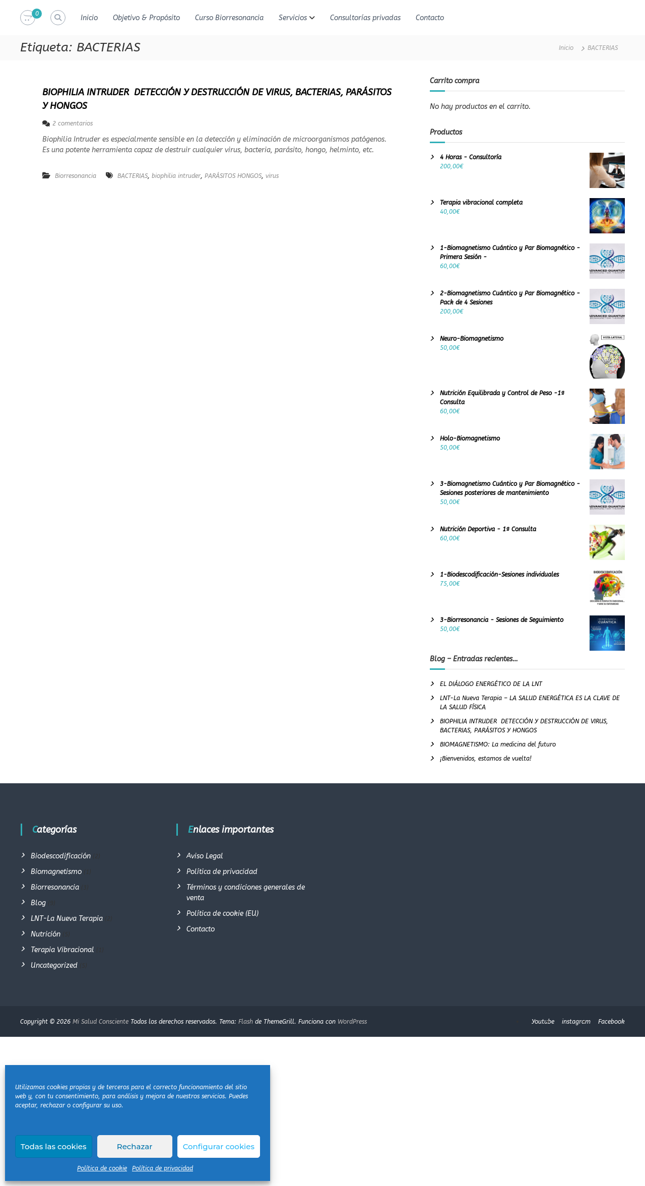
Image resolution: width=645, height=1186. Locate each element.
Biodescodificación (61, 856)
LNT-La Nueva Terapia (67, 918)
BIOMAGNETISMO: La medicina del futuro (498, 744)
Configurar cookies (218, 1146)
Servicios (293, 18)
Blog (38, 903)
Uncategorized (54, 965)
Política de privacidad (162, 1168)
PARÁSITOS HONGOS (233, 175)
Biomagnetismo (56, 871)
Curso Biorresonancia (229, 18)
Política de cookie (102, 1168)
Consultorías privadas (365, 18)
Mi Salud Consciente (100, 1021)
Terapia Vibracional (62, 950)
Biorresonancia (75, 175)
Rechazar (135, 1146)
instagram (576, 1021)
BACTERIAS (132, 175)
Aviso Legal (204, 856)
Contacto (430, 18)
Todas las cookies (54, 1146)
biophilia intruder (176, 175)
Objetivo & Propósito (146, 18)
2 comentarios (72, 123)
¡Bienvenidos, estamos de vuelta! (486, 758)
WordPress (352, 1021)
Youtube (543, 1021)
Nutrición (45, 934)
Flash (245, 1021)
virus (272, 175)
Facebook (611, 1021)
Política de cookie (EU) (222, 913)
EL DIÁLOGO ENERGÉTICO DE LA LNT (491, 684)
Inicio (89, 18)
